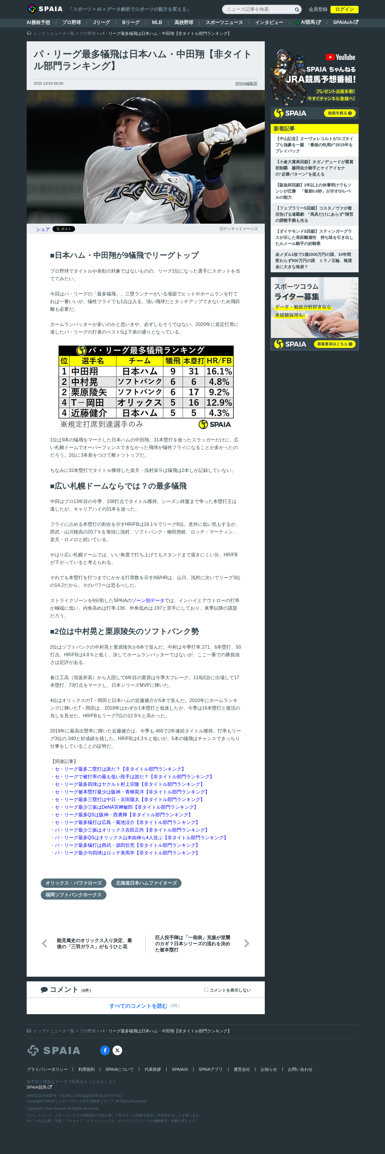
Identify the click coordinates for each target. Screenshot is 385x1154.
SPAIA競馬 (39, 1087)
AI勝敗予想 (38, 22)
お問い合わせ (300, 1069)
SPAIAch (345, 22)
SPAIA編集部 (246, 83)
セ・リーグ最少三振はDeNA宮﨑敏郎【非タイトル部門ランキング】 (127, 807)
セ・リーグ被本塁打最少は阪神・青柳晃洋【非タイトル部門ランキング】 (132, 791)
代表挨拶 (153, 1069)
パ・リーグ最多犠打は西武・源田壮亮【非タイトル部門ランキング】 (127, 845)
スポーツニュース (224, 22)
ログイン (344, 9)
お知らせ (269, 1069)
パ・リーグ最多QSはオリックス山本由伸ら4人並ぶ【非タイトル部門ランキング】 (141, 837)
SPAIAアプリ (211, 1069)
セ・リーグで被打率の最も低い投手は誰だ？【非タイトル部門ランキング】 (134, 776)
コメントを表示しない (230, 990)
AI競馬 (308, 22)
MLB (157, 22)
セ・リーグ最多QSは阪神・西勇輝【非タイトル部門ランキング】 (124, 814)
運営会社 (242, 1069)
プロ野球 (71, 22)
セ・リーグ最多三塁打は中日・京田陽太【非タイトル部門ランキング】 (130, 799)
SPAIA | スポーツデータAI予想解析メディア (80, 1101)
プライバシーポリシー (47, 1069)
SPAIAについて (120, 1069)
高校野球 (183, 22)
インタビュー (269, 22)
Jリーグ (101, 22)
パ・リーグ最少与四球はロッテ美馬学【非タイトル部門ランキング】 (127, 852)
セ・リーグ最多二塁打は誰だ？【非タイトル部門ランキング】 (120, 768)
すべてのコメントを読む (138, 1006)
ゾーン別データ (148, 600)
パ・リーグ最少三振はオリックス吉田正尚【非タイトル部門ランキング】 (132, 829)
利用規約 (86, 1069)
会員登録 (318, 9)
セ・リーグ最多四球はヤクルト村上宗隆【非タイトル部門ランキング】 (130, 784)
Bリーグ (131, 22)
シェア (43, 229)
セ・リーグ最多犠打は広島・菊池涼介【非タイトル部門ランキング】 (127, 822)
